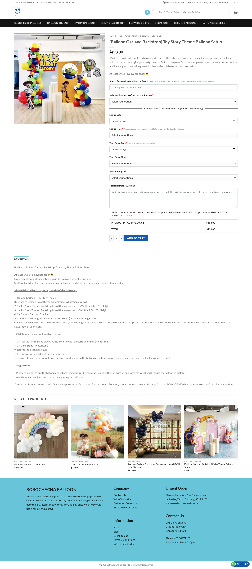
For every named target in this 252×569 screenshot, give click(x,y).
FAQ (116, 527)
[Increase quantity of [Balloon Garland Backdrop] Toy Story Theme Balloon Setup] (122, 238)
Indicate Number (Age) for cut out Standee (131, 95)
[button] (147, 12)
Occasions (162, 23)
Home (112, 36)
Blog (115, 531)
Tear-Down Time (118, 157)
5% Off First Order (123, 543)
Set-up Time (146, 128)
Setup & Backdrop (113, 23)
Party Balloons (86, 23)
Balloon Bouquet (59, 23)
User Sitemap (120, 535)
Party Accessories (214, 23)
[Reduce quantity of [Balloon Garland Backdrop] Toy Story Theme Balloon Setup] (111, 238)
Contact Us (119, 495)
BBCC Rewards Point (125, 507)
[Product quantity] (116, 238)
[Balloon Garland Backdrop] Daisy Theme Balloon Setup (208, 466)
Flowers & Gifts (140, 23)
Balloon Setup (128, 36)
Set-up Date (116, 114)
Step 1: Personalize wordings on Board (161, 81)
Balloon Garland (151, 36)
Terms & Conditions (124, 539)
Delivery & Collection (125, 503)
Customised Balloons (29, 23)
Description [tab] (21, 259)
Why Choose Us (122, 499)
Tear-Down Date (132, 143)
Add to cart (136, 238)
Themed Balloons (186, 23)
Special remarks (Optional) (122, 185)
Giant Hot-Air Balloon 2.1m (84, 464)
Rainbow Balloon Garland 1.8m (29, 464)
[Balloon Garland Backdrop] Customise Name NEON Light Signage (154, 466)
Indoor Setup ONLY (119, 171)
